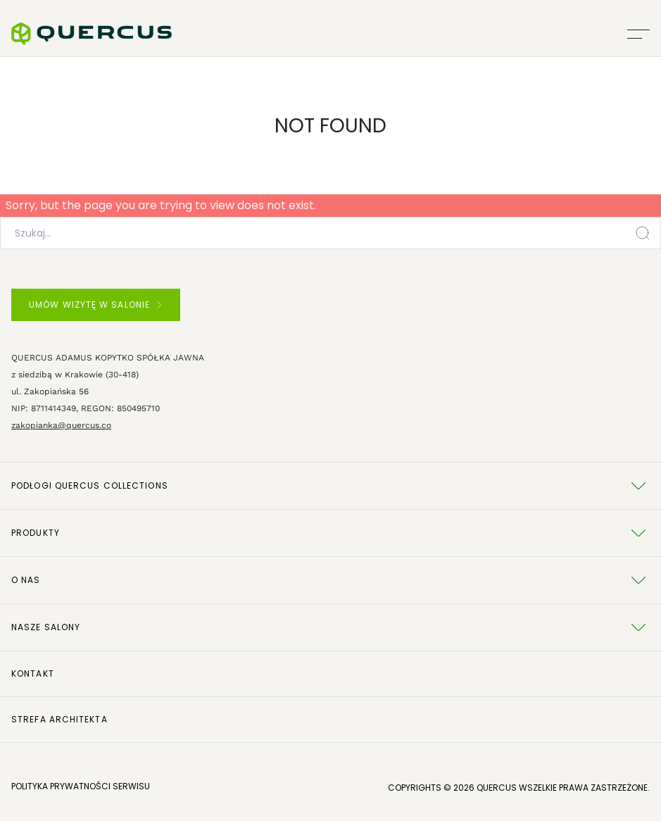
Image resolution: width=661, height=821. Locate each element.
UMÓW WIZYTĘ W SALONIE (95, 305)
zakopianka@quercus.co (61, 425)
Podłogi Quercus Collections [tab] (330, 486)
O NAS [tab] (330, 580)
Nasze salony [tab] (330, 627)
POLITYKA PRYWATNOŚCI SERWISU (80, 786)
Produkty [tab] (330, 533)
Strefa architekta (59, 719)
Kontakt (32, 673)
